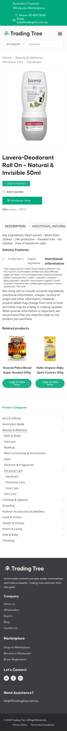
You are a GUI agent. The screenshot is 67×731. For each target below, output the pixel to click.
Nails (7, 459)
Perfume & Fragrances (19, 465)
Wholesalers (11, 610)
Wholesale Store (21, 200)
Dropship (8, 505)
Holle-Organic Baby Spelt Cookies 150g (50, 370)
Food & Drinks (11, 517)
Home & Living (12, 529)
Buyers (8, 616)
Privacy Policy (20, 725)
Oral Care (12, 488)
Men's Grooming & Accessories (24, 453)
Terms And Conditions (42, 725)
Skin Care (10, 494)
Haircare (9, 441)
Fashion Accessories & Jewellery (23, 511)
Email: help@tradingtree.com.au (32, 20)
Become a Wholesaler (17, 653)
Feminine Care (15, 482)
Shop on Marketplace (17, 647)
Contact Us (11, 628)
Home (7, 57)
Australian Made (13, 424)
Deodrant (34, 62)
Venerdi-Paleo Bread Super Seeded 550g (17, 370)
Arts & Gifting (11, 418)
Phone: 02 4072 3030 (32, 15)
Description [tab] (15, 226)
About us (9, 604)
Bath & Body (12, 436)
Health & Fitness (13, 523)
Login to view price (16, 183)
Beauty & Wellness (29, 57)
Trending (8, 540)
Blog (6, 622)
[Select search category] (15, 44)
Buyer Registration (15, 659)
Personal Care (13, 62)
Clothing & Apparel (15, 500)
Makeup (9, 447)
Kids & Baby (10, 534)
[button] (60, 34)
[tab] (15, 226)
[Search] (53, 44)
